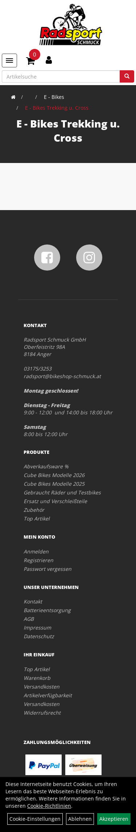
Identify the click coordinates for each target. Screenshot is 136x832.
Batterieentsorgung (47, 610)
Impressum (37, 627)
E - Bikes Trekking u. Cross (56, 107)
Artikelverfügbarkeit (48, 695)
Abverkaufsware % (46, 466)
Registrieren (38, 560)
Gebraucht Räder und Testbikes (62, 492)
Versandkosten (41, 686)
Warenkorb (37, 677)
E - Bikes (54, 96)
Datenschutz (39, 636)
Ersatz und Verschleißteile (55, 501)
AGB (29, 618)
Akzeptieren (113, 818)
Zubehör (34, 509)
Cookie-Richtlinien (49, 805)
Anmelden (36, 551)
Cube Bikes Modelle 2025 (54, 483)
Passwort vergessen (47, 568)
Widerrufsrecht (42, 712)
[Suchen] (127, 76)
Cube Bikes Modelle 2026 (54, 475)
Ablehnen (80, 818)
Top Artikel (37, 518)
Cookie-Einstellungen (35, 818)
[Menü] (9, 60)
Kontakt (33, 601)
